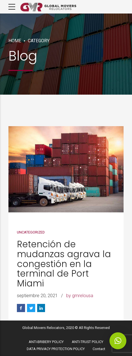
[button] (117, 340)
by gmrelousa (79, 296)
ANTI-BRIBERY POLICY (46, 342)
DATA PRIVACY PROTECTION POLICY (56, 349)
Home (14, 40)
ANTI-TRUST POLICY (87, 342)
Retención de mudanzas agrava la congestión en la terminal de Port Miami (64, 264)
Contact (99, 349)
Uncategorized (31, 232)
